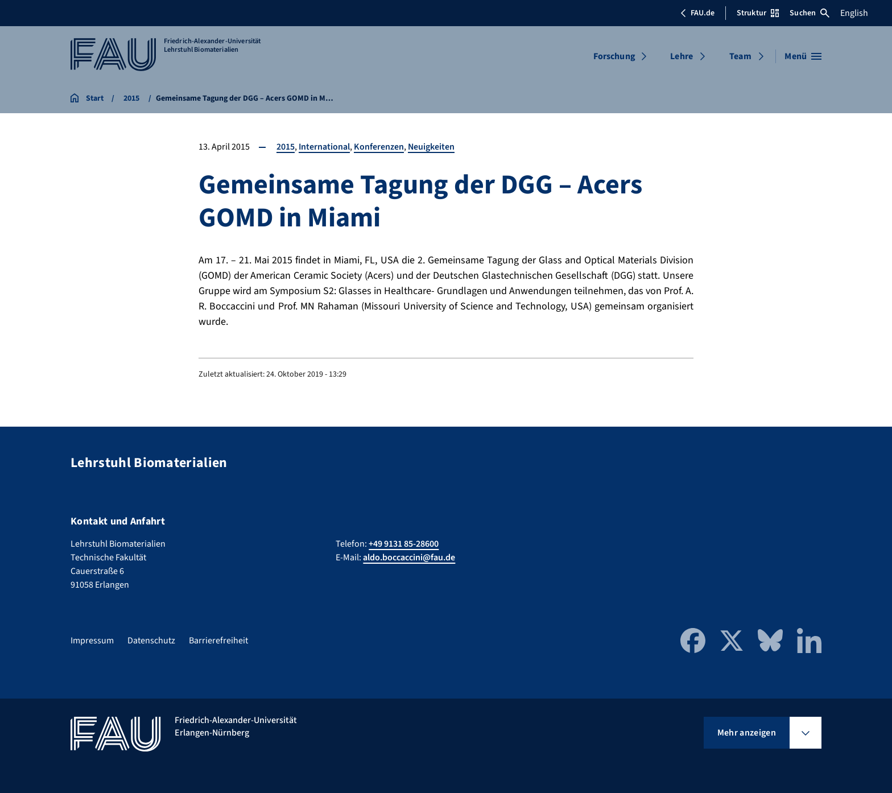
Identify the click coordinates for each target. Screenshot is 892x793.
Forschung (614, 56)
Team (740, 56)
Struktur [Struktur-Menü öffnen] (758, 13)
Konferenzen (379, 147)
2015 (285, 147)
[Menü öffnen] (802, 56)
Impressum (92, 640)
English (854, 13)
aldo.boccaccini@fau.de (409, 557)
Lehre (681, 56)
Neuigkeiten (432, 147)
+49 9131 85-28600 (404, 544)
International (324, 147)
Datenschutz (151, 640)
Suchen (809, 13)
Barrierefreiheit (218, 640)
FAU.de (697, 13)
